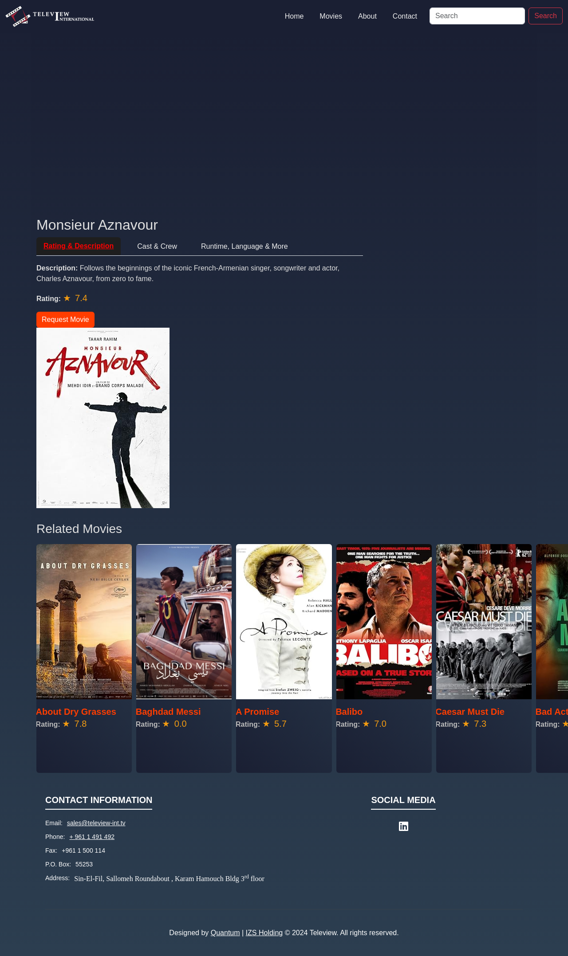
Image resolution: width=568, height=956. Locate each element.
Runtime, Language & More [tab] (244, 246)
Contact (405, 16)
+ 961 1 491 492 (91, 836)
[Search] (477, 16)
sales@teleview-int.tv (96, 823)
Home (294, 16)
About (367, 16)
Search (545, 16)
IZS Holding (264, 932)
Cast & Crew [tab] (157, 246)
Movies (331, 16)
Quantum (225, 932)
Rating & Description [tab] (78, 246)
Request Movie (65, 319)
